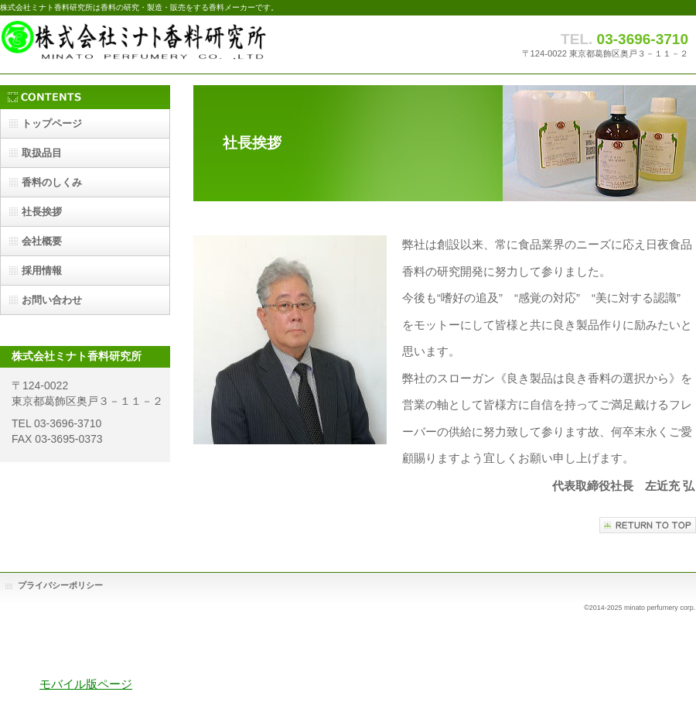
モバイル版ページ (85, 683)
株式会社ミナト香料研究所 (154, 44)
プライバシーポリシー (60, 585)
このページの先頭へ (647, 525)
